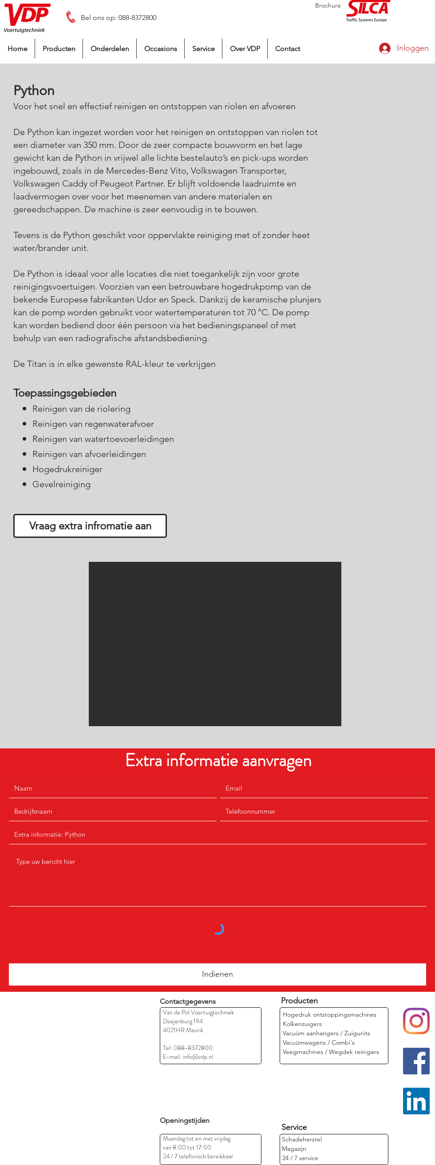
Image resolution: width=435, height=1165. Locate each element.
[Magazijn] (311, 1149)
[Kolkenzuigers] (303, 1024)
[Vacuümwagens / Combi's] (319, 1042)
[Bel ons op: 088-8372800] (118, 18)
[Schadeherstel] (302, 1139)
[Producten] (299, 1000)
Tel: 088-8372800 (188, 1047)
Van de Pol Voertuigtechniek (198, 1012)
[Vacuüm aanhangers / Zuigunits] (326, 1033)
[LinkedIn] (416, 1101)
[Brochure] (328, 5)
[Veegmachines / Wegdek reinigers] (331, 1052)
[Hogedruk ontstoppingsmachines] (329, 1014)
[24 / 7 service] (300, 1158)
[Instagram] (416, 1021)
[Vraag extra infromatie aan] (90, 526)
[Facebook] (416, 1061)
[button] (215, 644)
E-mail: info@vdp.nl (188, 1056)
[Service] (294, 1127)
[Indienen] (217, 974)
